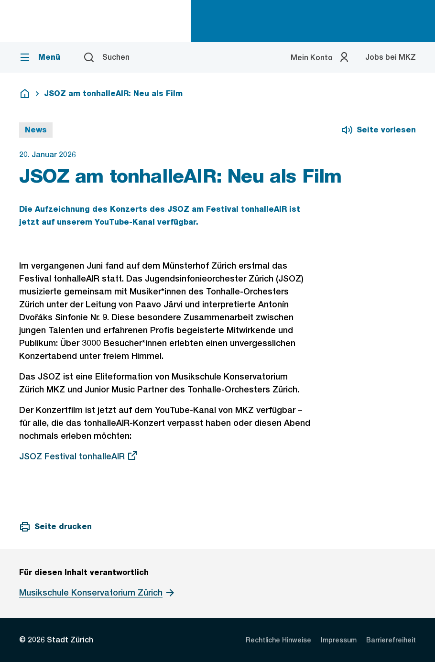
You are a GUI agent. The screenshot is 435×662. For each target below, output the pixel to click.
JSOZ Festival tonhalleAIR (78, 456)
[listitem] (278, 640)
